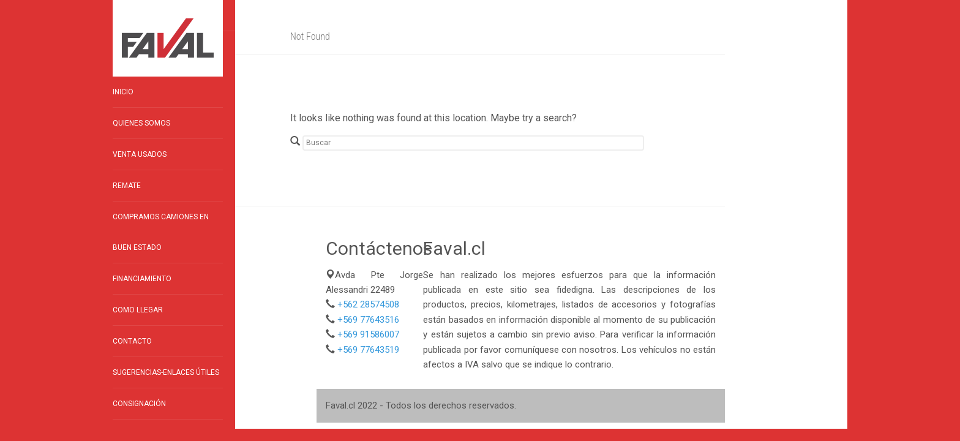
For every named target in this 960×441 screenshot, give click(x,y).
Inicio (123, 92)
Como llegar (138, 310)
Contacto (132, 341)
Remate (127, 185)
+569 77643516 (368, 319)
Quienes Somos (141, 123)
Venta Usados (140, 154)
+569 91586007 (368, 334)
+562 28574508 (368, 304)
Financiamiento (142, 278)
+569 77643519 (368, 349)
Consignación (139, 403)
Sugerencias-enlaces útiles (166, 372)
